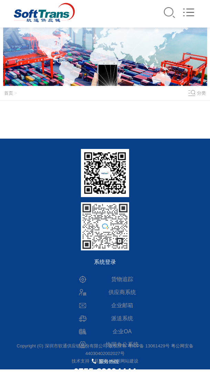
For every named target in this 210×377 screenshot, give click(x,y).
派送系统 (122, 318)
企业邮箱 (122, 305)
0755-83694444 (105, 371)
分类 (201, 93)
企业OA (122, 331)
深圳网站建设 (125, 361)
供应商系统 (122, 292)
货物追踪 (122, 279)
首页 (8, 93)
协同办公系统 (122, 344)
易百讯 (100, 361)
